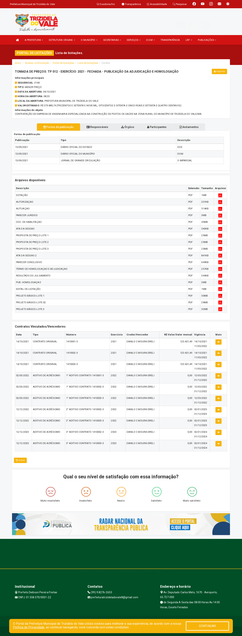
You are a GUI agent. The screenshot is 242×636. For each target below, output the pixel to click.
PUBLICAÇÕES (207, 40)
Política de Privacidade (28, 627)
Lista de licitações (88, 62)
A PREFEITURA (34, 40)
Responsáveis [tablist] (94, 127)
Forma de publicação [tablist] (52, 127)
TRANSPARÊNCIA (170, 40)
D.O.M (150, 40)
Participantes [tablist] (160, 127)
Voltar (20, 460)
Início (18, 62)
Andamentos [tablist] (195, 127)
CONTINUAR (207, 626)
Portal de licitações (63, 62)
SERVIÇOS (133, 40)
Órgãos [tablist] (127, 127)
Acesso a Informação (37, 62)
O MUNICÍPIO (89, 40)
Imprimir (219, 71)
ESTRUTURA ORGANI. (62, 40)
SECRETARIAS (112, 40)
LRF (189, 40)
